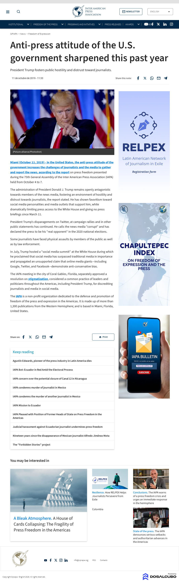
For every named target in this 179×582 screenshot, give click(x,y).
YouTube (45, 560)
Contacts (103, 560)
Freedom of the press (45, 24)
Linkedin (66, 560)
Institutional (16, 24)
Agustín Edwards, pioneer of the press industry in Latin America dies (52, 361)
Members (149, 24)
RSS (94, 560)
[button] (130, 11)
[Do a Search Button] (17, 12)
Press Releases (113, 24)
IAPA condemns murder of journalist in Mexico (39, 387)
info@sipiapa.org (81, 560)
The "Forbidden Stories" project (31, 445)
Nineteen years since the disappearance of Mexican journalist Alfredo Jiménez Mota (61, 436)
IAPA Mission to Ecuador (27, 405)
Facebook (50, 560)
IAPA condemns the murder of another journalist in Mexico (46, 396)
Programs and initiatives (81, 24)
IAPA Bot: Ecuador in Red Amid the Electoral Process (43, 370)
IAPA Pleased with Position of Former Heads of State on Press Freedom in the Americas (57, 416)
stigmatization (38, 279)
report (65, 172)
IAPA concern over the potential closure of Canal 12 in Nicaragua (50, 379)
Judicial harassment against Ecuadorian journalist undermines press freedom (58, 427)
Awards (129, 24)
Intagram (60, 560)
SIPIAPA (14, 33)
